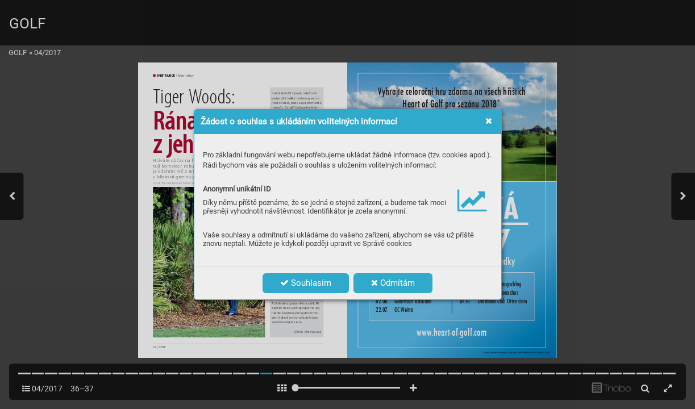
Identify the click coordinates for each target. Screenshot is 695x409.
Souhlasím (305, 283)
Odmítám (393, 283)
